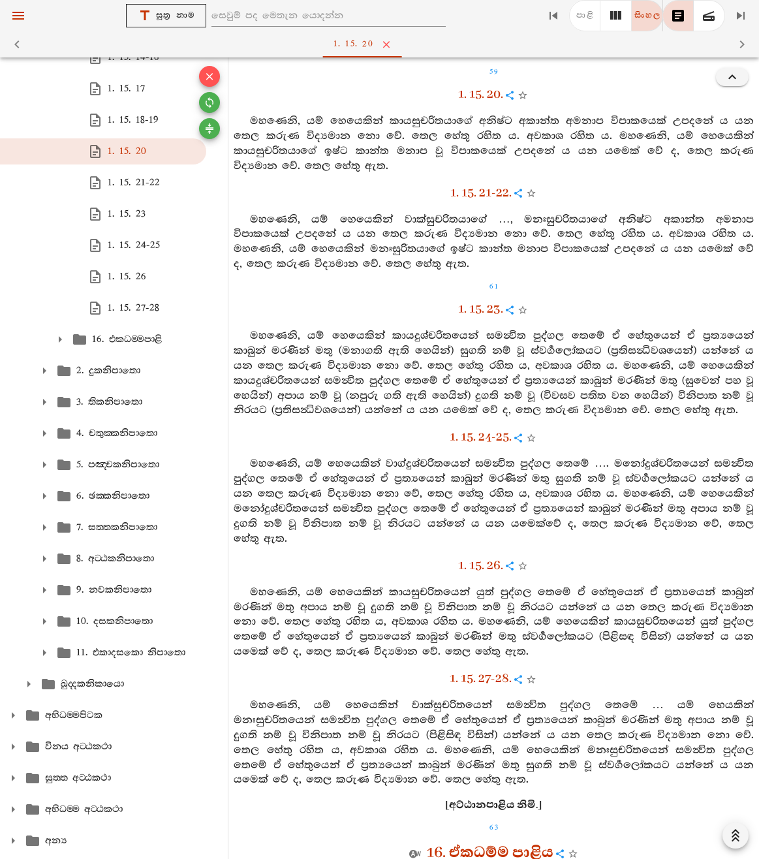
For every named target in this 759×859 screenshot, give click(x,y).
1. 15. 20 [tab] (382, 44)
